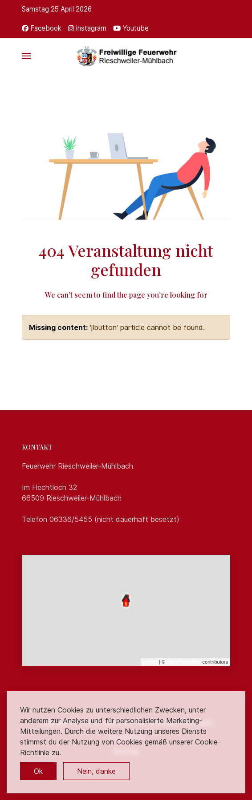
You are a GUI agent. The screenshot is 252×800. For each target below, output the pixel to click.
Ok (38, 771)
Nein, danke (96, 771)
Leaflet (150, 662)
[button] (26, 56)
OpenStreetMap (184, 662)
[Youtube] (131, 28)
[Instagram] (87, 28)
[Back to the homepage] (126, 56)
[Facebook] (41, 28)
